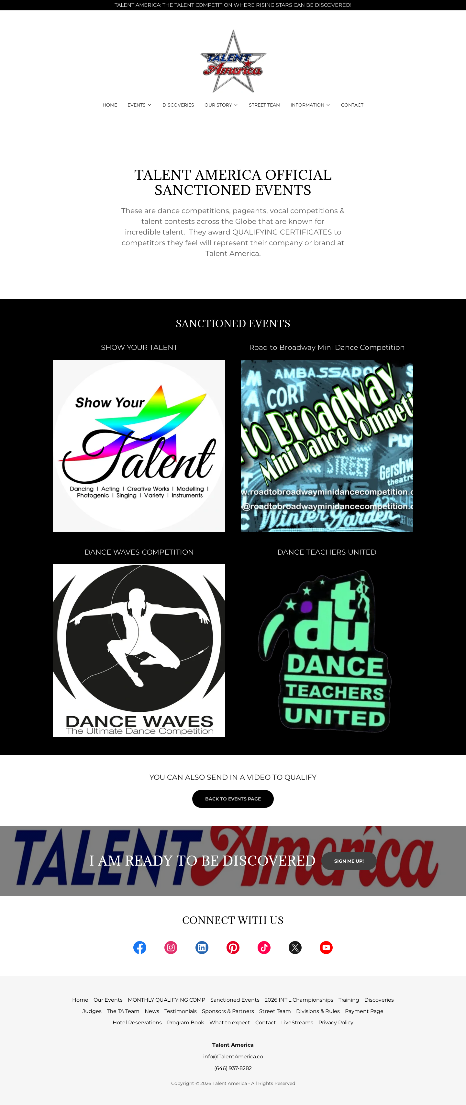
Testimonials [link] (180, 1011)
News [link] (152, 1011)
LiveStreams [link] (297, 1022)
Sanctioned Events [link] (235, 1000)
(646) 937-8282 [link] (233, 1068)
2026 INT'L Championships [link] (299, 1000)
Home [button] (80, 1000)
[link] (233, 60)
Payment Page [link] (364, 1011)
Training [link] (348, 1000)
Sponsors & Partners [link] (228, 1011)
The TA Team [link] (123, 1011)
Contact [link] (352, 105)
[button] (140, 105)
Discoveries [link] (178, 105)
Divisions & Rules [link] (318, 1011)
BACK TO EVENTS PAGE (233, 799)
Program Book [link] (185, 1022)
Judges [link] (92, 1011)
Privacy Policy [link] (335, 1022)
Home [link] (110, 105)
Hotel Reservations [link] (137, 1022)
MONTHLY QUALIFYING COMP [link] (166, 1000)
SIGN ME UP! (349, 861)
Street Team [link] (264, 105)
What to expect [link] (229, 1022)
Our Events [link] (108, 1000)
